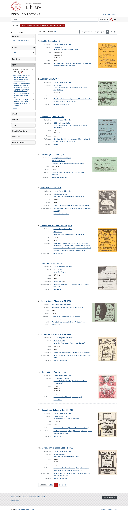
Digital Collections (25, 14)
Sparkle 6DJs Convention (61, 104)
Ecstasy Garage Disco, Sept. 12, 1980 (57, 448)
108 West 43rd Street (58, 161)
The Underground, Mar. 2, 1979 (53, 154)
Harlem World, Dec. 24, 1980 (54, 372)
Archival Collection (18, 142)
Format (14, 47)
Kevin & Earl (57, 289)
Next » (55, 31)
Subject (14, 125)
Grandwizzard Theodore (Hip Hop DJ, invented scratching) (71, 205)
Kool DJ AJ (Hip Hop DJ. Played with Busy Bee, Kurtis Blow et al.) (21, 95)
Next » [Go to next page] (51, 485)
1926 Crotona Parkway (60, 194)
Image (14, 52)
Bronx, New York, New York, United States (66, 50)
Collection (15, 36)
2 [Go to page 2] (59, 485)
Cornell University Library (22, 509)
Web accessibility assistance (109, 509)
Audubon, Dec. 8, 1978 (49, 79)
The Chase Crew (58, 281)
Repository (16, 137)
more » (15, 108)
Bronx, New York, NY (59, 272)
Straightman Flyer (58, 253)
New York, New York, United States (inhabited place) (68, 163)
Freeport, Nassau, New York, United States (66, 419)
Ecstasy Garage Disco (60, 360)
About (17, 496)
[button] (42, 25)
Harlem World (58, 400)
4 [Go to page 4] (65, 485)
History (104, 14)
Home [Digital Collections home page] (13, 496)
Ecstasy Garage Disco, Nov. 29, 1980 (55, 334)
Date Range (16, 59)
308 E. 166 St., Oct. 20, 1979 (52, 263)
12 (99, 32)
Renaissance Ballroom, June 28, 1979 (56, 225)
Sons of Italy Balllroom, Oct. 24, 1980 (57, 410)
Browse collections (36, 496)
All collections (111, 14)
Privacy (32, 509)
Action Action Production (61, 214)
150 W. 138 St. (57, 232)
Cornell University (16, 6)
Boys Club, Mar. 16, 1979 (50, 188)
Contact (44, 496)
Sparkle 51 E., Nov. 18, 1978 (52, 117)
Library (33, 6)
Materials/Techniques (19, 131)
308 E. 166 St (57, 270)
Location (15, 120)
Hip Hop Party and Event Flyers (21, 40)
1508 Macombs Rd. (59, 341)
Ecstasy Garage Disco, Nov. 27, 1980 (55, 301)
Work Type (15, 114)
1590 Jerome (57, 47)
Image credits (15, 500)
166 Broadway (57, 85)
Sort (86, 32)
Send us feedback (109, 498)
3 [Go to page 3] (62, 485)
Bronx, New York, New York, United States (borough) (69, 196)
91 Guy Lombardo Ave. (60, 416)
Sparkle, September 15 (50, 41)
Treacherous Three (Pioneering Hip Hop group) (68, 397)
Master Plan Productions (59, 177)
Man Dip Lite (57, 436)
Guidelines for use (25, 496)
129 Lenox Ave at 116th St (61, 378)
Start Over (16, 25)
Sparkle (55, 144)
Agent (14, 65)
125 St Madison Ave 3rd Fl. (61, 123)
